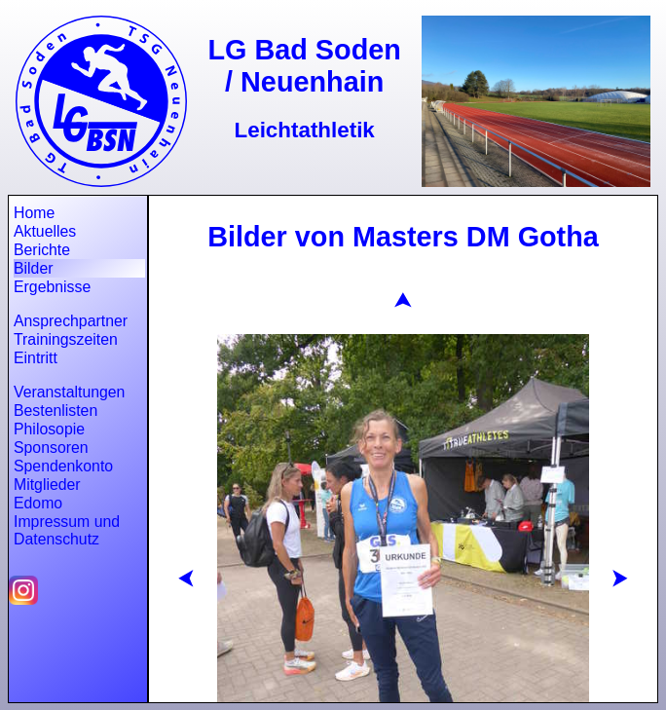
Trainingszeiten (66, 339)
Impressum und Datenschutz (67, 530)
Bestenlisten (55, 410)
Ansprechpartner (71, 321)
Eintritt (35, 358)
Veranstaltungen (69, 392)
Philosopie (49, 429)
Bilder (33, 268)
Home (34, 213)
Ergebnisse (52, 287)
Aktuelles (45, 231)
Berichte (42, 250)
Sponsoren (51, 447)
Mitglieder (47, 484)
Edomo (38, 503)
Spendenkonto (63, 466)
